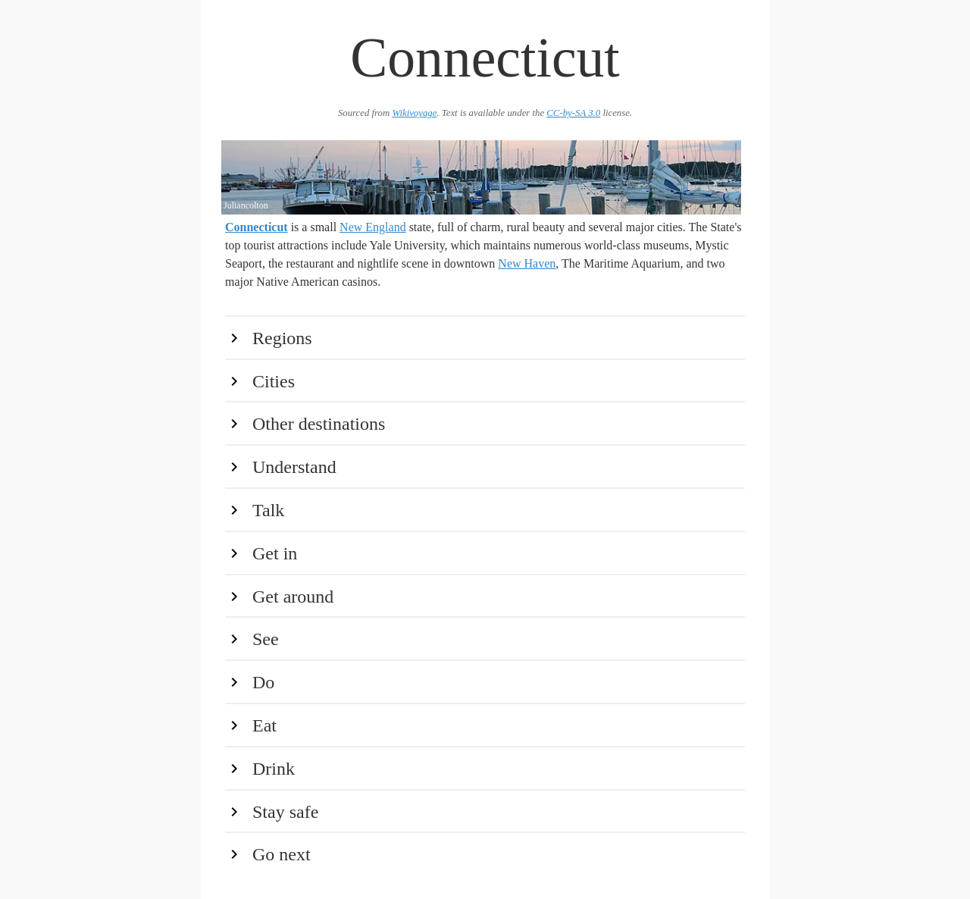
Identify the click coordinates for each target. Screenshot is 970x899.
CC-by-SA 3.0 (573, 113)
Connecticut (256, 227)
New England (373, 227)
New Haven (526, 263)
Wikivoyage (414, 113)
